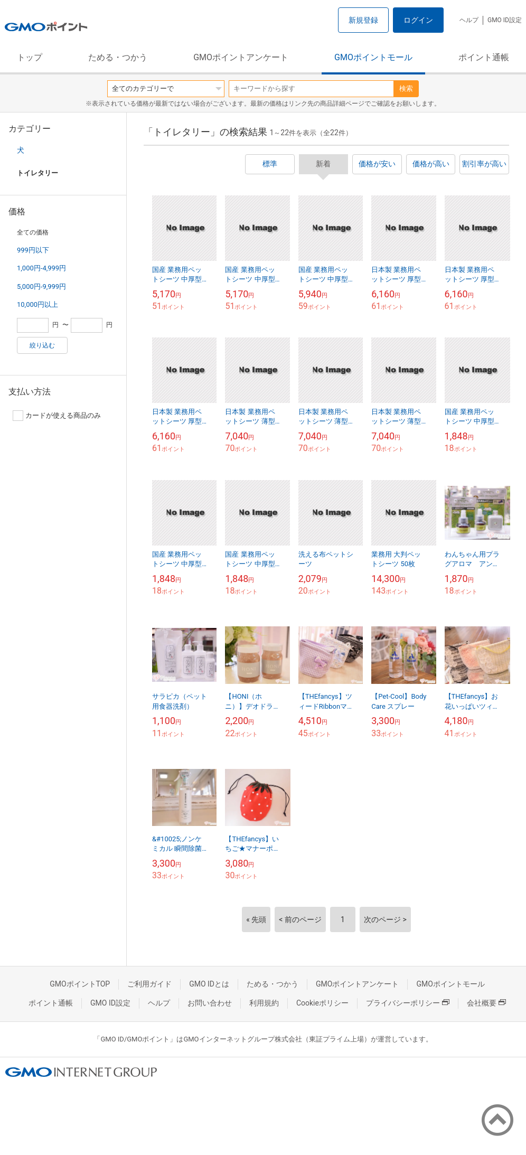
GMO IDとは (209, 984)
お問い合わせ (209, 1003)
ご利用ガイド (149, 984)
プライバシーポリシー (407, 1003)
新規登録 (363, 20)
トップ (29, 57)
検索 (406, 88)
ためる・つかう (117, 57)
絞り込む (42, 345)
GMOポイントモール (373, 57)
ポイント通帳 (483, 57)
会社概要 (486, 1003)
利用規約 (264, 1003)
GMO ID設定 (504, 20)
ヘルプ (468, 20)
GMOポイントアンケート (240, 57)
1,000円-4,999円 (41, 268)
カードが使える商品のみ (57, 415)
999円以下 (33, 250)
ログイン (418, 20)
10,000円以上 (37, 304)
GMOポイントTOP (80, 984)
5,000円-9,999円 (41, 286)
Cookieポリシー (322, 1003)
